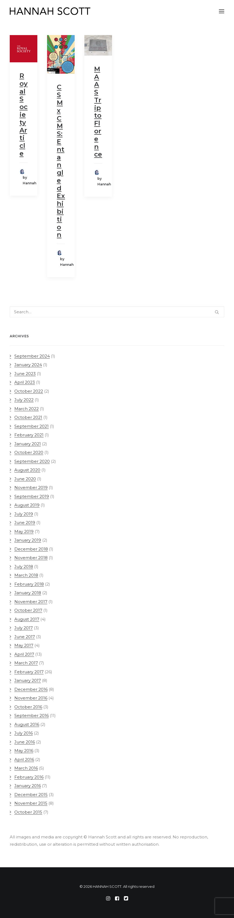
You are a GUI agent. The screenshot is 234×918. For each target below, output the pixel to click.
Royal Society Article (23, 114)
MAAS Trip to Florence (98, 111)
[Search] (117, 311)
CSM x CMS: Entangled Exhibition (61, 161)
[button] (221, 11)
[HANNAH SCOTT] (50, 11)
